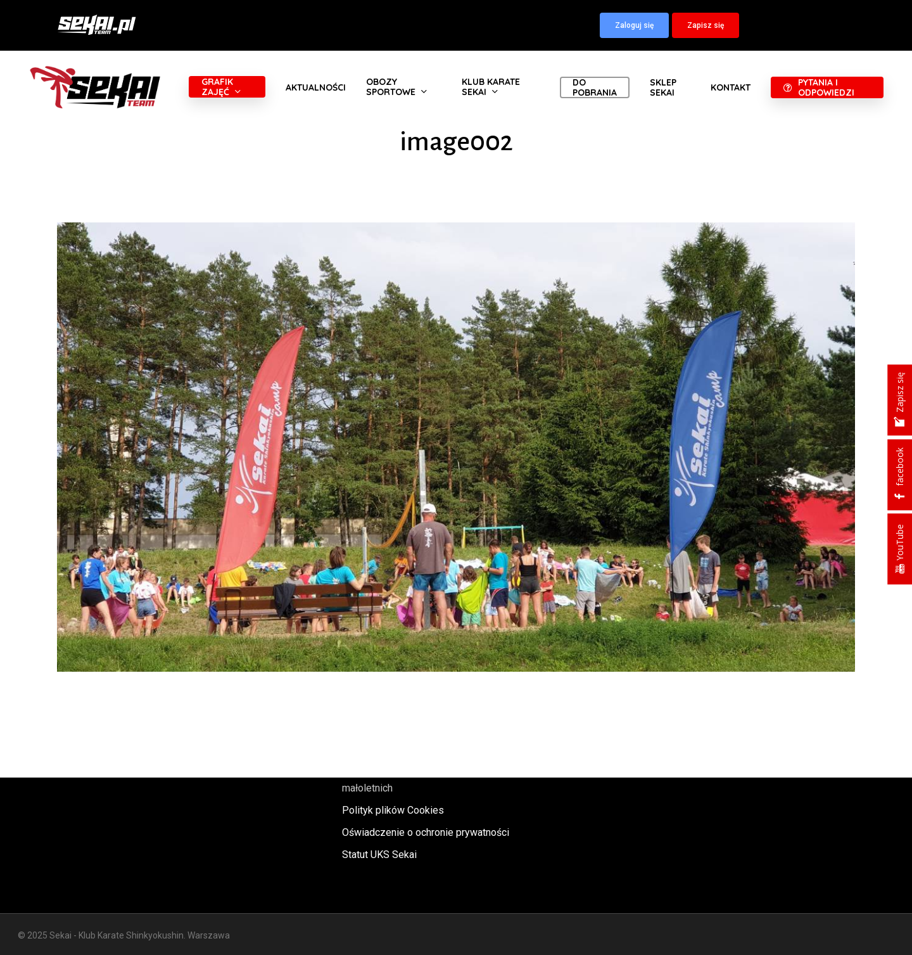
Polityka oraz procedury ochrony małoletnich (413, 779)
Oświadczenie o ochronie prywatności (425, 832)
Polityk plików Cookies (393, 810)
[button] (634, 25)
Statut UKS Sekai (379, 855)
